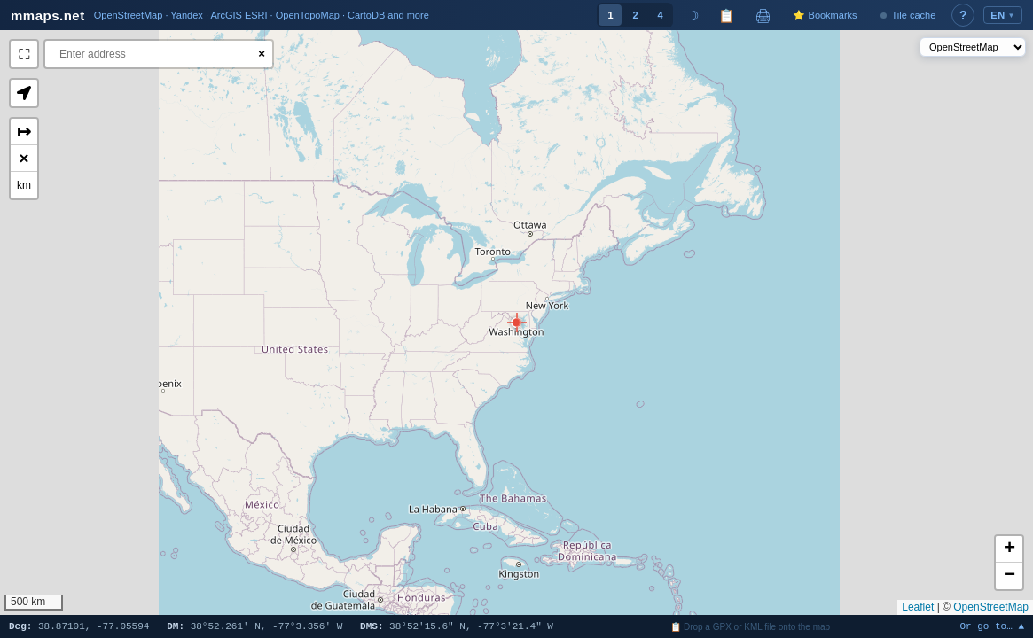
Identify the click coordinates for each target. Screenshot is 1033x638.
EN (1002, 15)
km (24, 185)
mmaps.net (48, 15)
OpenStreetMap (991, 607)
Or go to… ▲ (991, 627)
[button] (516, 322)
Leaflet (918, 607)
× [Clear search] (261, 53)
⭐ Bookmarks (825, 15)
